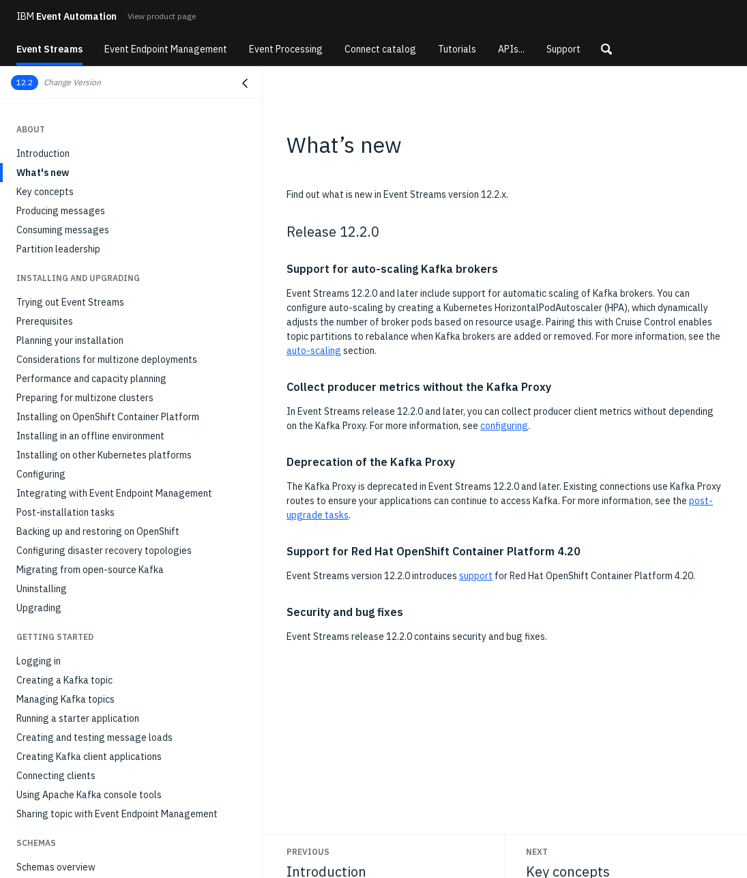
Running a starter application (77, 718)
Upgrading (38, 608)
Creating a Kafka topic (64, 680)
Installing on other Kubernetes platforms (104, 455)
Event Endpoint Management (165, 49)
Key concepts (45, 192)
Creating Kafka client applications (89, 756)
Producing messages (60, 211)
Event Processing (286, 49)
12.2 (24, 82)
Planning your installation (69, 340)
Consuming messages (62, 230)
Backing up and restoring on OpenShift (97, 531)
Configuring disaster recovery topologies (104, 550)
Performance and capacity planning (91, 378)
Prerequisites (44, 321)
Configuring (40, 474)
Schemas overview (56, 867)
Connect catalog (380, 49)
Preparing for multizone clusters (84, 398)
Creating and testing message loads (94, 737)
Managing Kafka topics (65, 699)
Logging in (38, 661)
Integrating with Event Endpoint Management (114, 493)
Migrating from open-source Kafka (90, 570)
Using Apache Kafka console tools (89, 795)
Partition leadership (58, 249)
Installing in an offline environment (90, 436)
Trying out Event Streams (70, 302)
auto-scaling (314, 351)
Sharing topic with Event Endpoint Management (117, 814)
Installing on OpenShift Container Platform (107, 417)
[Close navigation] (245, 83)
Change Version (72, 82)
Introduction (43, 153)
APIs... (511, 49)
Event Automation (66, 16)
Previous (308, 852)
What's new (42, 172)
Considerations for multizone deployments (106, 359)
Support (563, 49)
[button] (606, 49)
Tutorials (457, 49)
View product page (162, 16)
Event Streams (49, 49)
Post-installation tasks (65, 512)
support (476, 576)
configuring (504, 426)
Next (537, 852)
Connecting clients (56, 776)
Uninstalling (41, 589)
